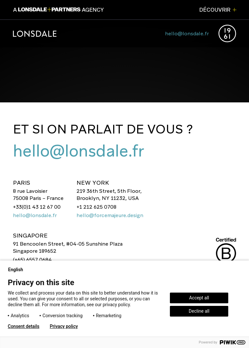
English (18, 269)
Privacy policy (64, 326)
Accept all (199, 297)
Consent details (23, 326)
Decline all (199, 311)
